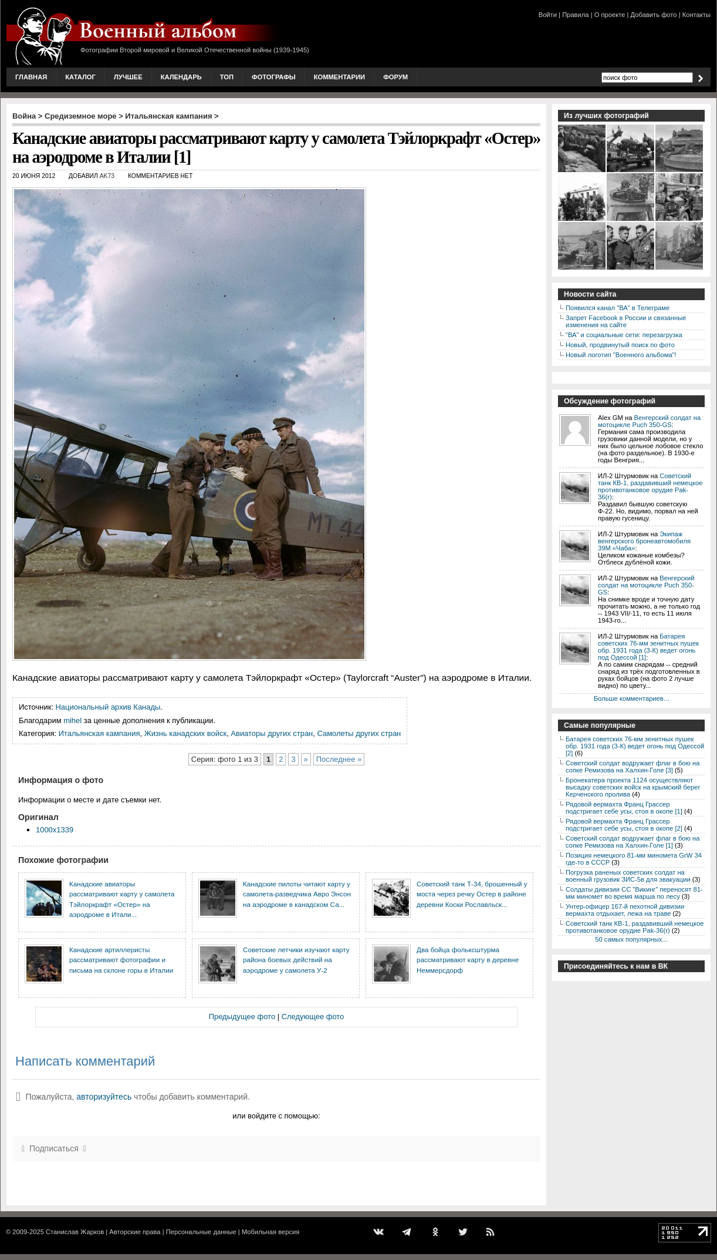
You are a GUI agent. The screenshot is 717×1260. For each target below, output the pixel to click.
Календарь (181, 76)
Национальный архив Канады (108, 707)
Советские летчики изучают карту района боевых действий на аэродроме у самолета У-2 (296, 960)
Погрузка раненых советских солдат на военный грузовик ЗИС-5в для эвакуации (628, 876)
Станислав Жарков (75, 1231)
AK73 (107, 176)
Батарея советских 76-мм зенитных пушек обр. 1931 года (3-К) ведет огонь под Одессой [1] (648, 647)
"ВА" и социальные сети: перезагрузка (624, 334)
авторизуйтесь (103, 1096)
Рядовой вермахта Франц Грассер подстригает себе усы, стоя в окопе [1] (624, 808)
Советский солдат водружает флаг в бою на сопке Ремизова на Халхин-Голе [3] (632, 767)
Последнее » (338, 759)
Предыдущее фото (242, 1016)
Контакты (696, 14)
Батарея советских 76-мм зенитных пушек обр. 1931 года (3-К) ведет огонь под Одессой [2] (635, 746)
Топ (227, 76)
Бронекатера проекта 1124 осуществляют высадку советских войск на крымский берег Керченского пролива (633, 787)
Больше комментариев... (631, 698)
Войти (548, 14)
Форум (395, 76)
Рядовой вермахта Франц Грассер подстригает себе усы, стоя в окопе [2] (624, 825)
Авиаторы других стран (272, 733)
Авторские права (134, 1231)
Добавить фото (654, 14)
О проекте (609, 14)
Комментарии (339, 76)
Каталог (80, 76)
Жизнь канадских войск (185, 733)
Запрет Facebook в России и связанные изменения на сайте (626, 321)
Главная (31, 76)
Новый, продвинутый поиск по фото (620, 344)
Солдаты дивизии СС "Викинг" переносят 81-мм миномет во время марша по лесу (634, 893)
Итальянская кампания (168, 116)
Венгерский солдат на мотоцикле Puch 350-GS (649, 421)
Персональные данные (201, 1231)
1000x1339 (54, 829)
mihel (72, 720)
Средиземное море (81, 116)
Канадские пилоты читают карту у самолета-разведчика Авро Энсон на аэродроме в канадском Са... (297, 894)
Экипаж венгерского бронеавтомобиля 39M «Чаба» (644, 541)
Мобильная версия (270, 1231)
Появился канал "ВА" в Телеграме (617, 307)
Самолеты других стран (359, 733)
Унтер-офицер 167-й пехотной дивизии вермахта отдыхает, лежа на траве (625, 910)
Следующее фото (313, 1016)
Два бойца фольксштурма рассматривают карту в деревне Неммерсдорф (468, 960)
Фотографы (274, 76)
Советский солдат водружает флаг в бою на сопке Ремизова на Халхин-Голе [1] (632, 842)
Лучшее (128, 76)
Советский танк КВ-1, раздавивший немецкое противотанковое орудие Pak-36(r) (650, 486)
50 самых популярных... (631, 939)
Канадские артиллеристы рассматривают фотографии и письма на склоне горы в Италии (121, 960)
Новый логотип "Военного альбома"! (621, 354)
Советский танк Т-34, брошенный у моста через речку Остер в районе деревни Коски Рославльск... (472, 894)
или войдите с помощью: (276, 1115)
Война (24, 116)
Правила (575, 14)
